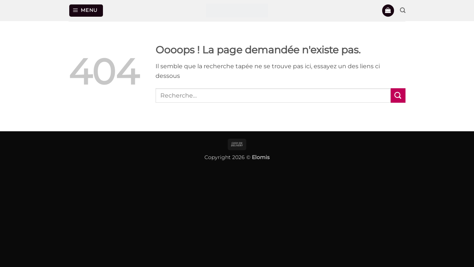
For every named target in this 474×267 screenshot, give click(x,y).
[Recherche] (402, 10)
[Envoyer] (398, 95)
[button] (86, 10)
